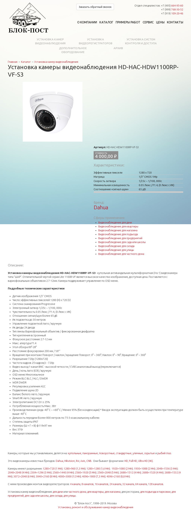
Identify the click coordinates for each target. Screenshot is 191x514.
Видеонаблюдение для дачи (115, 222)
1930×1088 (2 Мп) (144, 468)
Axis (82, 460)
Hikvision (69, 460)
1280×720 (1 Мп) (52, 468)
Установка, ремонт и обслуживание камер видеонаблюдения (95, 507)
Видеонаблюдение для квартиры (118, 226)
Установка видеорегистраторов (95, 41)
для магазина (112, 491)
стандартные (123, 453)
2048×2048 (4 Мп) (18, 472)
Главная (12, 61)
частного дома (77, 491)
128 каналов (155, 484)
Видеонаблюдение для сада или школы (122, 242)
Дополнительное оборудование (73, 50)
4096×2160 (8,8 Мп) (118, 476)
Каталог (106, 22)
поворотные (107, 453)
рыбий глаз (164, 453)
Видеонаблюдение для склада (116, 246)
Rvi (77, 460)
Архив (118, 48)
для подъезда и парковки (155, 491)
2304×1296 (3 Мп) (40, 472)
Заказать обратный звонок (95, 6)
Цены (160, 22)
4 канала (75, 484)
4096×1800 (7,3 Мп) (93, 476)
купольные (74, 453)
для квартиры (95, 491)
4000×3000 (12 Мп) (69, 476)
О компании (87, 22)
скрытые (149, 453)
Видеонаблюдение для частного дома (121, 253)
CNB (88, 460)
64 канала (141, 484)
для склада (56, 495)
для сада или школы (37, 495)
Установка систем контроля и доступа (141, 41)
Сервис (148, 22)
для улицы (70, 495)
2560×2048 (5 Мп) (108, 472)
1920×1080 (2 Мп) (122, 468)
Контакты (175, 22)
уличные (138, 453)
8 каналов (88, 484)
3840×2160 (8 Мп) (46, 476)
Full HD (133, 460)
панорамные (90, 453)
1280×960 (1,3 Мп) (74, 468)
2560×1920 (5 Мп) (85, 472)
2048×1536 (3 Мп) (167, 468)
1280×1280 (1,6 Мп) (98, 468)
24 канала (115, 484)
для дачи (58, 491)
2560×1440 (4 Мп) (63, 472)
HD (126, 460)
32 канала (128, 484)
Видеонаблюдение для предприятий (120, 238)
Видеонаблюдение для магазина (117, 230)
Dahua (101, 207)
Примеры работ (128, 22)
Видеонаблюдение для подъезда (118, 234)
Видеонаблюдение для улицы (116, 249)
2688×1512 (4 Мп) (130, 472)
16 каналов (101, 484)
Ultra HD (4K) (145, 460)
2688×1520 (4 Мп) (152, 472)
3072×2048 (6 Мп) (24, 476)
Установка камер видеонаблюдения (50, 41)
